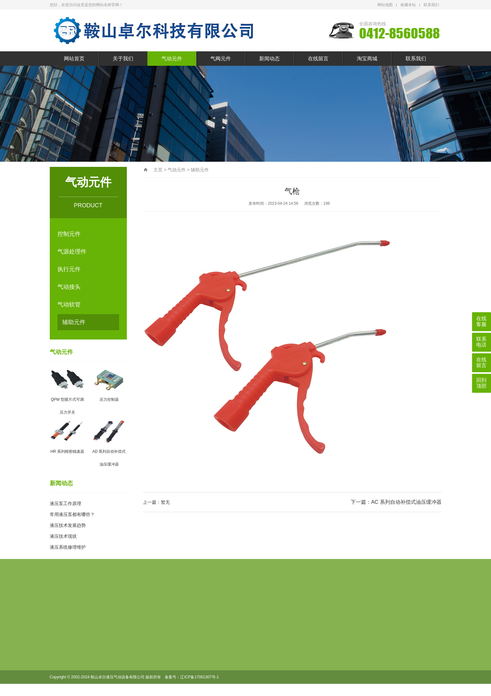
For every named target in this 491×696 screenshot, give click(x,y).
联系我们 (431, 5)
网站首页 (74, 58)
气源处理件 (71, 251)
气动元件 (172, 58)
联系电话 (481, 342)
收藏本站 (408, 5)
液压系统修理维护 (68, 547)
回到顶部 (481, 383)
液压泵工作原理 (65, 503)
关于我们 (123, 58)
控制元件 (69, 234)
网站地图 (385, 5)
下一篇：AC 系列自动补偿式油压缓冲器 (396, 502)
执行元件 (69, 269)
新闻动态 (269, 58)
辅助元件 (73, 322)
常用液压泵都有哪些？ (72, 514)
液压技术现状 (63, 536)
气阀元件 (220, 58)
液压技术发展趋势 (68, 525)
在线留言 (318, 58)
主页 (157, 169)
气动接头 (69, 287)
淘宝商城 (367, 58)
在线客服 (481, 321)
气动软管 (69, 304)
